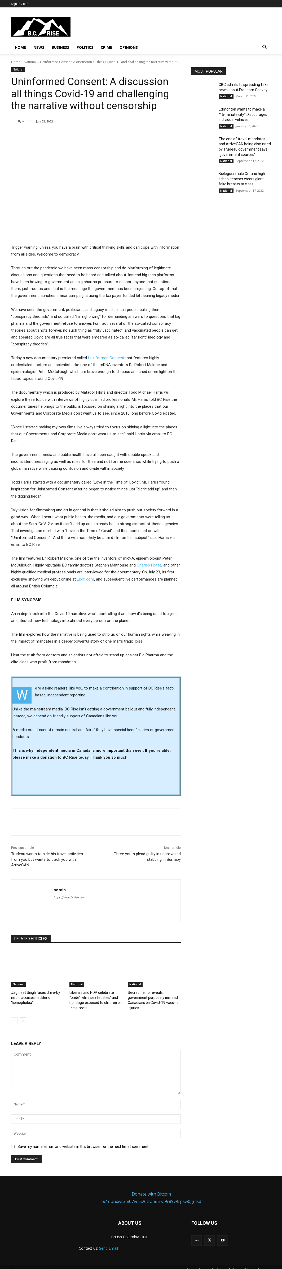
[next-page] (23, 1014)
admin (27, 121)
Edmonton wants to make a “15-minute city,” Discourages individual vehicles (243, 114)
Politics (85, 47)
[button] (264, 47)
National (30, 62)
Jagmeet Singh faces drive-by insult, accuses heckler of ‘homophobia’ (34, 997)
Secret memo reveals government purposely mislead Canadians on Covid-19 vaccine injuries (153, 997)
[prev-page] (14, 1014)
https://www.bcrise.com (69, 897)
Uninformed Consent (106, 357)
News (38, 47)
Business (60, 47)
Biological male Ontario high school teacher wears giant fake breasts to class (242, 179)
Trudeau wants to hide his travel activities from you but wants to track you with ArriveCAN (47, 859)
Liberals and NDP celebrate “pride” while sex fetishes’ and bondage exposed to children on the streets (95, 997)
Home (20, 47)
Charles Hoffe (149, 565)
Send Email (108, 1242)
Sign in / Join (19, 4)
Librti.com (85, 579)
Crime (106, 47)
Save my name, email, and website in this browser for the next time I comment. (83, 1140)
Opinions (129, 47)
